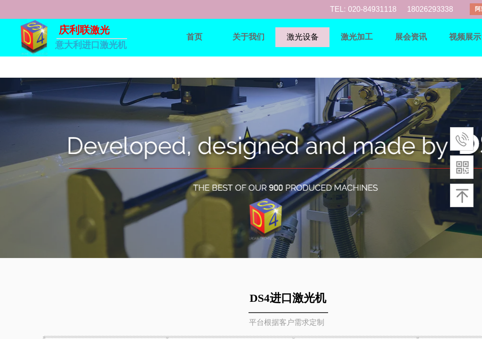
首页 (194, 36)
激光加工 (357, 36)
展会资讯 (411, 36)
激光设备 (303, 36)
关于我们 (249, 36)
